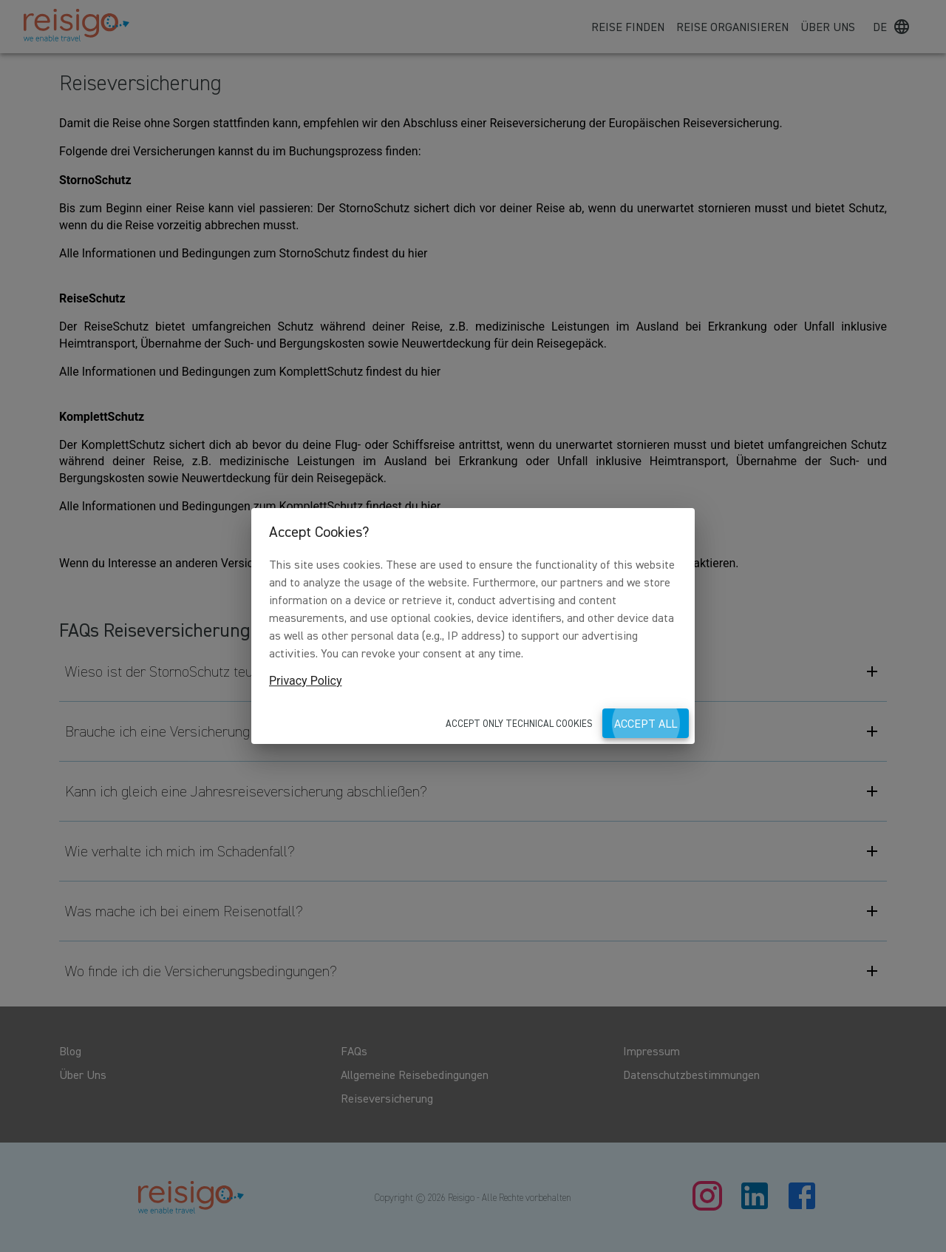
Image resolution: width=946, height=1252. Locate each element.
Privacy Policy (305, 681)
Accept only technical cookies (519, 723)
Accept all (645, 723)
